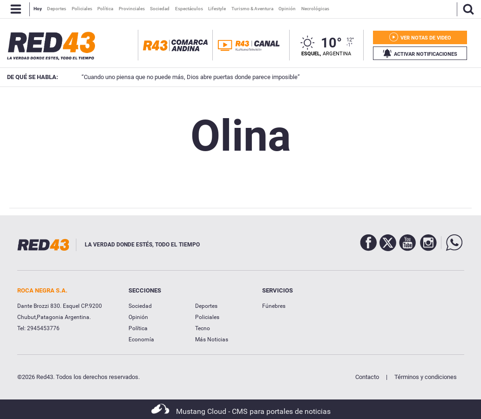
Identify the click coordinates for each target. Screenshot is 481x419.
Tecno (202, 328)
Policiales (207, 317)
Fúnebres (273, 306)
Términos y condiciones (425, 376)
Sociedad (140, 306)
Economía (141, 339)
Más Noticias (211, 339)
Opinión (138, 317)
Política (138, 328)
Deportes (206, 306)
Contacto (367, 376)
